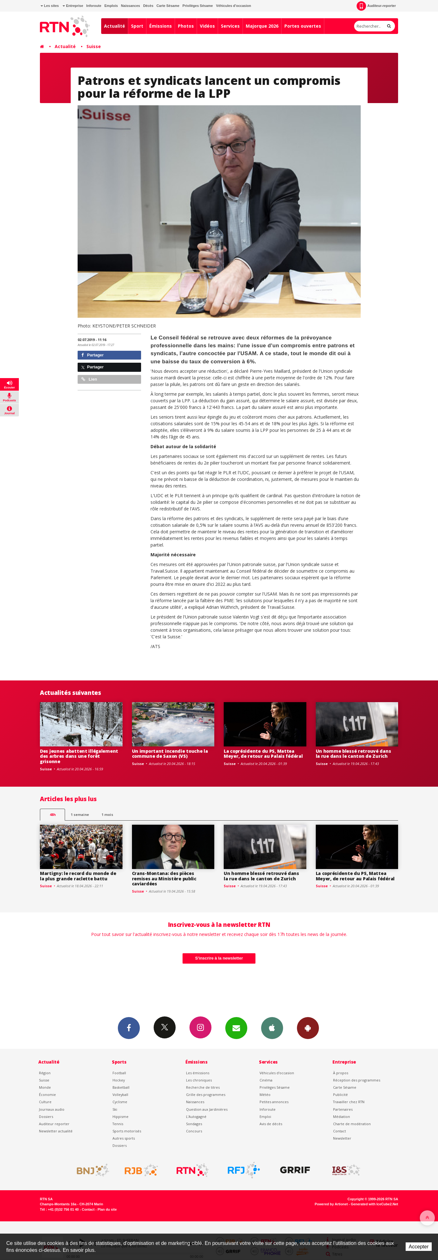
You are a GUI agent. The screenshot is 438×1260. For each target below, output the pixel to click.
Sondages (194, 1124)
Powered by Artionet (331, 1204)
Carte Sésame (167, 6)
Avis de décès (271, 1124)
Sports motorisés (126, 1131)
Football (119, 1073)
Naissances (130, 6)
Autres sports (123, 1138)
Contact (339, 1131)
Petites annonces (274, 1102)
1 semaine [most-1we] (80, 814)
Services (230, 26)
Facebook (129, 1027)
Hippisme (120, 1116)
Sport (137, 26)
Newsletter (342, 1138)
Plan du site (107, 1209)
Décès (148, 6)
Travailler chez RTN (348, 1102)
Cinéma (266, 1080)
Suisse (93, 46)
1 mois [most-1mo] (107, 814)
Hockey (118, 1080)
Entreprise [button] (73, 6)
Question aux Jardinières (206, 1109)
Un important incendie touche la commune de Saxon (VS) (170, 753)
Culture (45, 1102)
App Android (308, 1027)
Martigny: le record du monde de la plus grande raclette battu (78, 876)
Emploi (265, 1116)
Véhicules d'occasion (233, 6)
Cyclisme (119, 1102)
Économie (47, 1094)
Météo (265, 1094)
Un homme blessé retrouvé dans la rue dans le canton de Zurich (353, 753)
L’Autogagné (196, 1116)
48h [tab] (53, 814)
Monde (45, 1087)
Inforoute (93, 6)
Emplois (111, 6)
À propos (340, 1073)
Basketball (120, 1087)
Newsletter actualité (56, 1131)
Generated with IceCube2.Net (374, 1204)
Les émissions (197, 1073)
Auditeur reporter (54, 1124)
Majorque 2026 (262, 26)
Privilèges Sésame (198, 6)
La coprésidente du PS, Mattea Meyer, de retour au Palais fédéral (263, 753)
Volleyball (120, 1094)
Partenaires (343, 1109)
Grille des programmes (205, 1094)
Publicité (340, 1094)
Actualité (114, 26)
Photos (186, 26)
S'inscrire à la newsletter (219, 958)
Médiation (341, 1116)
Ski (114, 1109)
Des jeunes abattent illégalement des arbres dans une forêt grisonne (79, 756)
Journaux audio (51, 1109)
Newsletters (236, 1027)
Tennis (117, 1124)
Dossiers (46, 1116)
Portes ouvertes (302, 26)
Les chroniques (199, 1080)
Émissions (160, 26)
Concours (194, 1131)
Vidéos (207, 26)
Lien (89, 379)
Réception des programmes (356, 1080)
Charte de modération (352, 1124)
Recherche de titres (203, 1087)
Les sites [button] (50, 6)
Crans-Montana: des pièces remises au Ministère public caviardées (164, 878)
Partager (92, 355)
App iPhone (272, 1027)
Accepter (419, 1246)
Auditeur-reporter (376, 6)
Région (45, 1073)
